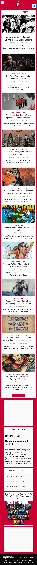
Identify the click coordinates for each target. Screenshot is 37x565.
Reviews (24, 35)
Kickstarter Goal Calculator (15, 481)
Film (18, 73)
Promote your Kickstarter (15, 477)
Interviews (25, 149)
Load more (18, 396)
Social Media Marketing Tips (16, 486)
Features (18, 35)
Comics (12, 35)
